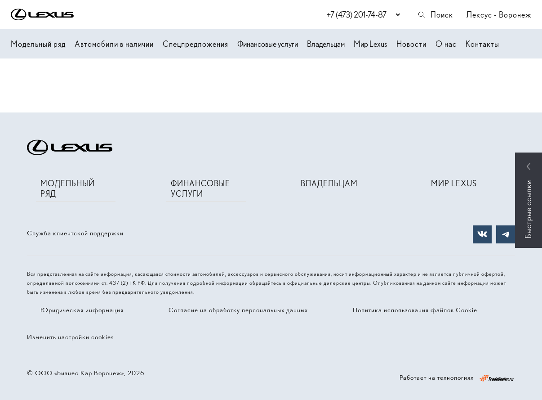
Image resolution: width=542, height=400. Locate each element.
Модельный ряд (38, 44)
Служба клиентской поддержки (75, 233)
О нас (446, 44)
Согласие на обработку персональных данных (238, 310)
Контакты (482, 44)
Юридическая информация (82, 310)
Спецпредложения (195, 44)
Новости (411, 44)
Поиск (435, 14)
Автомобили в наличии (114, 44)
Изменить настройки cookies (70, 337)
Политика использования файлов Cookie (415, 310)
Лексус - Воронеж (498, 14)
